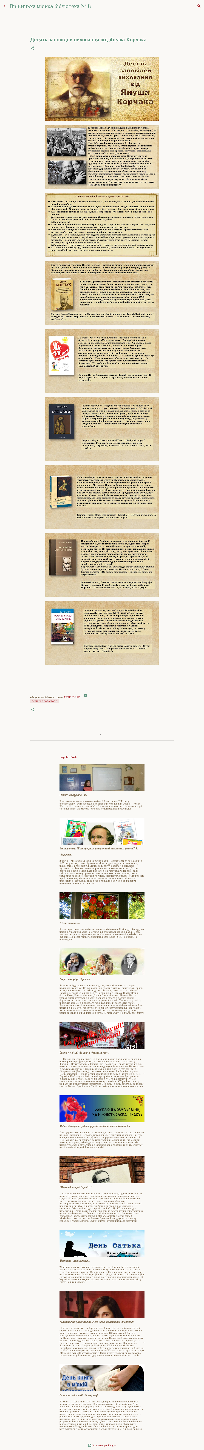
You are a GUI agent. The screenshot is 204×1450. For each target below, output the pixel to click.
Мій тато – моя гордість (75, 1260)
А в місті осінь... (70, 923)
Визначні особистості (44, 701)
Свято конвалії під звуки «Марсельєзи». (84, 1052)
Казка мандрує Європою (75, 979)
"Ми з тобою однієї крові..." (76, 1187)
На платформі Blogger (102, 1445)
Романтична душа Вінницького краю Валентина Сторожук (97, 1321)
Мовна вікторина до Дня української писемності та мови (95, 1126)
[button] (32, 48)
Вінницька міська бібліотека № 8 (50, 6)
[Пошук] (199, 6)
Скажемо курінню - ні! (73, 795)
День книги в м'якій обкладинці (79, 1395)
